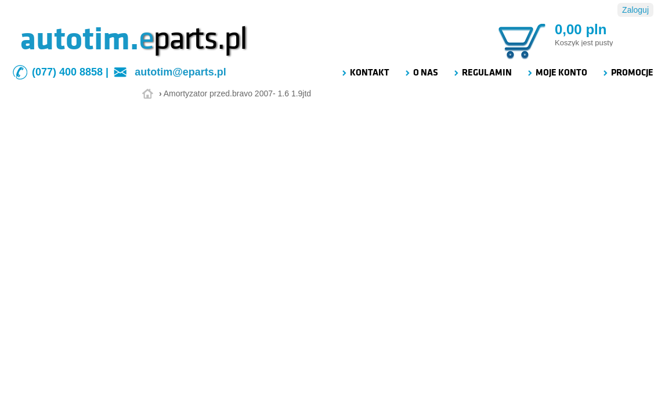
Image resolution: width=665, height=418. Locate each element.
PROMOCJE (627, 72)
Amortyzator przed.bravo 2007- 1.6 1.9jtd (237, 93)
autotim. (79, 39)
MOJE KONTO (556, 72)
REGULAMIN (482, 72)
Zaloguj (635, 10)
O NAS (421, 72)
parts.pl (193, 38)
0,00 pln (580, 29)
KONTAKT (365, 72)
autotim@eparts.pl (180, 72)
